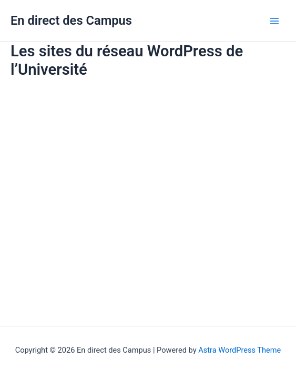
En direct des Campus (71, 20)
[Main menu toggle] (274, 21)
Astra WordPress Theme (239, 350)
